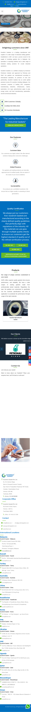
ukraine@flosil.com (6, 638)
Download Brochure (22, 4)
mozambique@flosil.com (8, 687)
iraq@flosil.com (6, 626)
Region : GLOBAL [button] (15, 6)
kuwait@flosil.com (6, 560)
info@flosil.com (10, 4)
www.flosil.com (6, 529)
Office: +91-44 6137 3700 (10, 514)
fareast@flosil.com (6, 551)
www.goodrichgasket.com (9, 526)
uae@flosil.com (6, 650)
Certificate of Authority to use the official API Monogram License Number (15, 255)
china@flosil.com (6, 594)
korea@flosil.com (6, 616)
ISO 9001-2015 (22, 245)
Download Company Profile (15, 125)
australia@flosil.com (7, 582)
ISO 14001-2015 (9, 245)
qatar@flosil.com (6, 675)
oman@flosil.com (6, 699)
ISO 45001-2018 (15, 249)
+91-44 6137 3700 (8, 2)
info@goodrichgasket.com (21, 2)
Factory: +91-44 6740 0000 (10, 496)
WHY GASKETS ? (5, 23)
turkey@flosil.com (6, 573)
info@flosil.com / (15, 523)
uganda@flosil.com (6, 662)
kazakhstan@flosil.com (7, 607)
